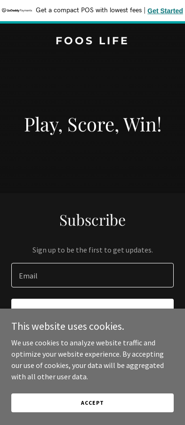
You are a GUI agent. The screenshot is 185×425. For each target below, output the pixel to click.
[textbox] (92, 275)
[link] (92, 41)
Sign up (92, 312)
